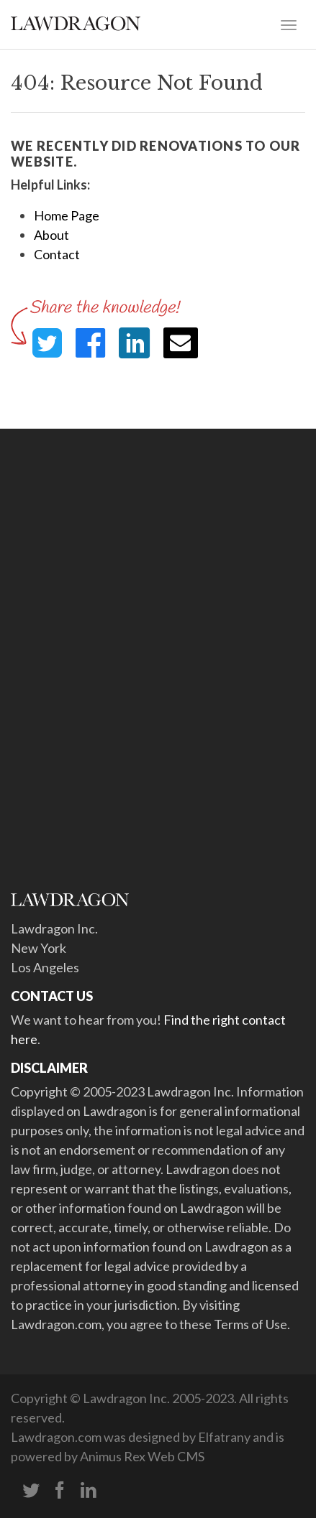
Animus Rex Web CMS (142, 1456)
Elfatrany (224, 1437)
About (51, 235)
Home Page (66, 215)
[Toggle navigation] (288, 23)
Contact (57, 254)
